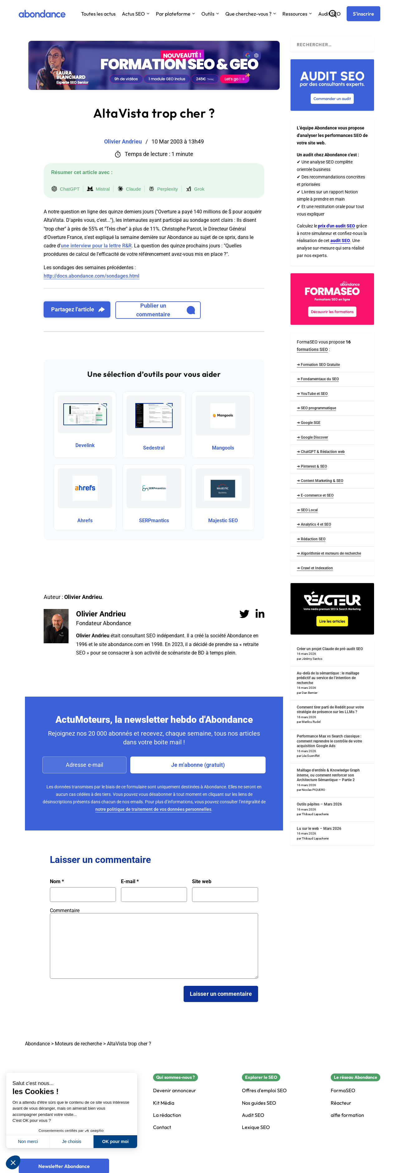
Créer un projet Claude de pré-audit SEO (330, 649)
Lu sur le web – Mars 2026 (319, 828)
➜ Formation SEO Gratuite (318, 365)
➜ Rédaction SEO (311, 539)
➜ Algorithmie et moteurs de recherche (329, 553)
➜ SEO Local (307, 510)
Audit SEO (253, 1115)
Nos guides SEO (259, 1103)
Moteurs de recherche (78, 1044)
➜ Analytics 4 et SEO (314, 524)
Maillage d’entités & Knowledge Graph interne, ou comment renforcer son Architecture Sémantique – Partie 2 (328, 775)
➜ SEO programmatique (316, 408)
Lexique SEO (256, 1127)
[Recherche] (332, 13)
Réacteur (341, 1103)
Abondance (37, 1044)
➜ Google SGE (308, 423)
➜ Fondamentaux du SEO (318, 379)
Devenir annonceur (174, 1090)
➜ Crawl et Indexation (315, 568)
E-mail (130, 881)
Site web (201, 881)
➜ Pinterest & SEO (312, 466)
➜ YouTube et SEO (312, 394)
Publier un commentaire (165, 310)
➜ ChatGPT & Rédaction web (321, 452)
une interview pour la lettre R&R (96, 246)
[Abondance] (42, 14)
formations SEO (312, 349)
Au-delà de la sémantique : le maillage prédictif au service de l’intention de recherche (328, 678)
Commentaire (64, 910)
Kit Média (163, 1103)
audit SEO (340, 240)
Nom (57, 881)
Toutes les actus (98, 14)
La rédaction (167, 1115)
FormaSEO (343, 1090)
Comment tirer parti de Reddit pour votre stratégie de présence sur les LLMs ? (330, 709)
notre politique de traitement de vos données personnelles (153, 809)
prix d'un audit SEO (336, 225)
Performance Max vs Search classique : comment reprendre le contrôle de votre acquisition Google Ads (329, 741)
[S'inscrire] (363, 13)
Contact (162, 1127)
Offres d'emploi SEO (264, 1090)
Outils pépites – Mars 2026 (319, 804)
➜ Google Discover (312, 437)
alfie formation (347, 1115)
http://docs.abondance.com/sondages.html (91, 276)
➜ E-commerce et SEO (315, 495)
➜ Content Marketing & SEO (320, 481)
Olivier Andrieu (101, 614)
